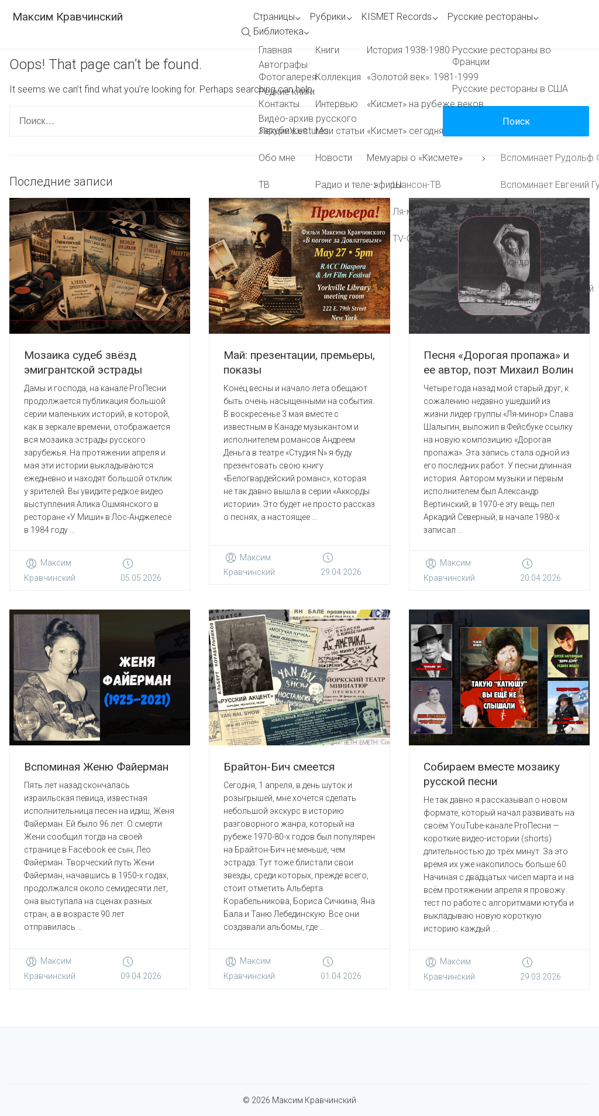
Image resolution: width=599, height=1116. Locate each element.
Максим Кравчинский (67, 16)
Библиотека (278, 31)
